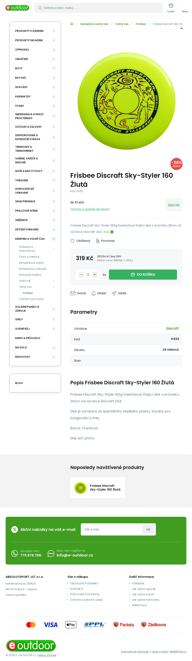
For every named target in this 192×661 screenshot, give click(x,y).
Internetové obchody (135, 652)
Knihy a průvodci (27, 338)
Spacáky (21, 87)
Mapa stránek (47, 655)
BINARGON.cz (178, 652)
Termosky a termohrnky (24, 149)
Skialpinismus (25, 201)
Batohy (20, 78)
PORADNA (138, 583)
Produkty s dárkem (29, 31)
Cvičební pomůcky (31, 299)
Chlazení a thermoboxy (27, 249)
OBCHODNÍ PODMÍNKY (84, 583)
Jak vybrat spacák (144, 589)
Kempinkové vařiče (31, 263)
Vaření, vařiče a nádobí (26, 160)
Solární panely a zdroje (27, 309)
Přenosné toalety (30, 275)
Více (106, 232)
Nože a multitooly (28, 171)
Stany (19, 106)
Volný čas (122, 24)
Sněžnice (21, 220)
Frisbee (141, 24)
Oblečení (21, 59)
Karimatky (22, 96)
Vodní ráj (24, 281)
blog (19, 383)
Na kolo (21, 347)
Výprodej (22, 50)
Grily (19, 319)
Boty (18, 68)
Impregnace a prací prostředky (29, 116)
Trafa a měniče (29, 257)
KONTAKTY (77, 589)
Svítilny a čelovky (28, 127)
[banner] (17, 8)
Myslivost (22, 357)
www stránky (160, 652)
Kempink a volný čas (94, 24)
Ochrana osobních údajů (86, 600)
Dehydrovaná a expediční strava (27, 137)
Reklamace (139, 605)
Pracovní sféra (26, 211)
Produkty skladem (29, 40)
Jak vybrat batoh (143, 594)
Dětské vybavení (26, 229)
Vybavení (21, 180)
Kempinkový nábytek (32, 269)
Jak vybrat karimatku (145, 600)
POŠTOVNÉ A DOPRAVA (84, 594)
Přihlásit (148, 529)
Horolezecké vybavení (24, 191)
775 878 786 (30, 555)
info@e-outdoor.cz (75, 555)
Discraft (174, 205)
